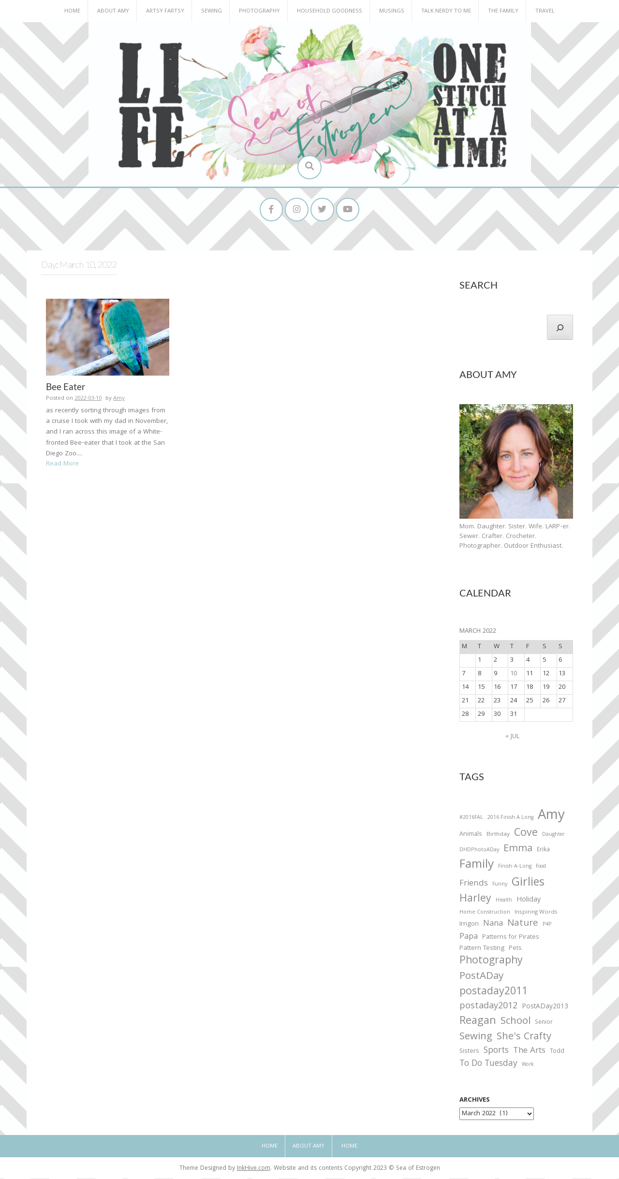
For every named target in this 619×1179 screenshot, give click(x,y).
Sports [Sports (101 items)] (496, 1052)
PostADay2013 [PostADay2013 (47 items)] (545, 1008)
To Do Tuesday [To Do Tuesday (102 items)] (488, 1065)
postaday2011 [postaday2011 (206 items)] (493, 993)
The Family (503, 11)
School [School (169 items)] (516, 1022)
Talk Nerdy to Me (446, 11)
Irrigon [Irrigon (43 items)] (469, 925)
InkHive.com (253, 1169)
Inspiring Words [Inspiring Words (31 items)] (536, 913)
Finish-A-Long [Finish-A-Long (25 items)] (514, 868)
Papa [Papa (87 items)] (468, 938)
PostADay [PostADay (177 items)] (481, 977)
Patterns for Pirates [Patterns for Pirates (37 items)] (510, 938)
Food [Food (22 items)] (541, 867)
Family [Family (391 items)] (476, 866)
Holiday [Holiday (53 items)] (528, 901)
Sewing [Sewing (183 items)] (475, 1037)
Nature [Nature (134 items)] (522, 924)
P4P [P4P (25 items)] (547, 925)
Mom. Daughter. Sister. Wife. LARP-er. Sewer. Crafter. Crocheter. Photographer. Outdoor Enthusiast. (514, 537)
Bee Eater (66, 387)
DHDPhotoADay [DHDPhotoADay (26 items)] (479, 851)
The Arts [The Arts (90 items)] (529, 1052)
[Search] (560, 327)
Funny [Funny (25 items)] (499, 885)
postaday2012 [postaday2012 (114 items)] (488, 1007)
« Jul (512, 737)
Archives (474, 1101)
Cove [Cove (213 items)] (526, 835)
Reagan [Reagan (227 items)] (477, 1022)
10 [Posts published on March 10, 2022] (513, 674)
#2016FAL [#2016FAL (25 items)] (471, 818)
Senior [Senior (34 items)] (544, 1023)
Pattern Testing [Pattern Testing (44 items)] (481, 949)
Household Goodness (329, 11)
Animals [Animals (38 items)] (470, 835)
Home (72, 11)
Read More (62, 465)
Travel (545, 11)
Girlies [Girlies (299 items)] (528, 883)
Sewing (211, 11)
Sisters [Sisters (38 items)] (469, 1052)
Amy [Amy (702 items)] (551, 817)
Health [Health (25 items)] (504, 901)
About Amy (113, 11)
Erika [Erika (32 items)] (543, 850)
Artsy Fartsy (165, 11)
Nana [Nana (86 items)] (493, 924)
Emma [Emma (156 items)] (517, 850)
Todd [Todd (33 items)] (557, 1052)
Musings (391, 11)
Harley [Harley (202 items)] (475, 900)
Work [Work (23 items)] (528, 1066)
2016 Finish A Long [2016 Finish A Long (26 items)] (510, 818)
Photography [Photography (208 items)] (491, 962)
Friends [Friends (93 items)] (473, 884)
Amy (119, 399)
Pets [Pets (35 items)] (515, 949)
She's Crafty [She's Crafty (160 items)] (524, 1038)
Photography (259, 11)
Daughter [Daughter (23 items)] (553, 836)
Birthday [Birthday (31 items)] (498, 835)
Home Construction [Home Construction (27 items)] (484, 913)
